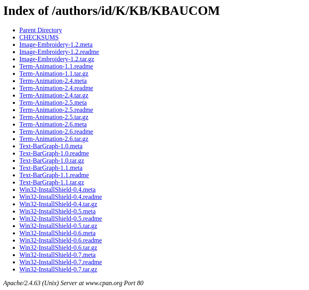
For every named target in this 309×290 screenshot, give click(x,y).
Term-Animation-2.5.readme (56, 109)
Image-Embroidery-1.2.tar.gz (56, 59)
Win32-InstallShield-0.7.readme (60, 262)
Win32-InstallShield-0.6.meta (57, 233)
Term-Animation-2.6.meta (53, 124)
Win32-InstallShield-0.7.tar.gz (58, 269)
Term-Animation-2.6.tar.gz (54, 138)
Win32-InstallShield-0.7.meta (57, 254)
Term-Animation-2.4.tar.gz (54, 95)
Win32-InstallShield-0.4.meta (57, 189)
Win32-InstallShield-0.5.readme (60, 218)
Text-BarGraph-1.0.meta (50, 146)
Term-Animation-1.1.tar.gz (54, 73)
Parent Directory (40, 30)
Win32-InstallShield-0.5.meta (57, 211)
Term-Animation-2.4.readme (56, 88)
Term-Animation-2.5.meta (53, 102)
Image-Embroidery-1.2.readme (59, 51)
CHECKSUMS (39, 37)
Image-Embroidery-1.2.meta (56, 44)
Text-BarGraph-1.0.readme (54, 153)
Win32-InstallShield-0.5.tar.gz (58, 225)
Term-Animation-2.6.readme (56, 131)
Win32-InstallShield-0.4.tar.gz (58, 204)
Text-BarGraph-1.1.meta (50, 167)
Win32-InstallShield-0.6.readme (60, 240)
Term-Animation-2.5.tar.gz (54, 117)
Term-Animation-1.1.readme (56, 66)
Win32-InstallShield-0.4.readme (60, 196)
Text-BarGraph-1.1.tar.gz (51, 182)
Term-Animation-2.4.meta (53, 80)
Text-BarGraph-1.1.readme (54, 175)
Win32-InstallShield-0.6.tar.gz (58, 247)
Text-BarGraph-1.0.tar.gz (51, 160)
